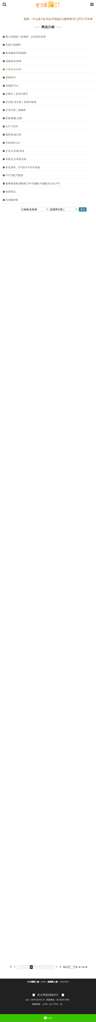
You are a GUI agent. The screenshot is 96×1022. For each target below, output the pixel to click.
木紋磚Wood (12, 142)
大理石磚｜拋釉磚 (15, 110)
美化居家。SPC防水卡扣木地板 (22, 167)
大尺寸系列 (11, 126)
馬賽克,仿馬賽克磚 (15, 159)
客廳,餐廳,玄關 (13, 118)
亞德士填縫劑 (13, 44)
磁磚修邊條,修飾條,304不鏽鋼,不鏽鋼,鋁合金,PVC (32, 183)
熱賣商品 (10, 191)
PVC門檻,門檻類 (14, 175)
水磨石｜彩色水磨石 (16, 93)
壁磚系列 (10, 77)
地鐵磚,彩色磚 (13, 61)
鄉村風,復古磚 (13, 134)
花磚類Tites (12, 85)
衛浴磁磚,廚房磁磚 (15, 53)
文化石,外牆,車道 (14, 151)
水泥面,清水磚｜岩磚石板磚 (20, 102)
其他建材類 (11, 200)
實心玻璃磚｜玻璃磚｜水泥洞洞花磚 (25, 36)
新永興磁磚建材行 (48, 994)
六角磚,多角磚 (13, 69)
